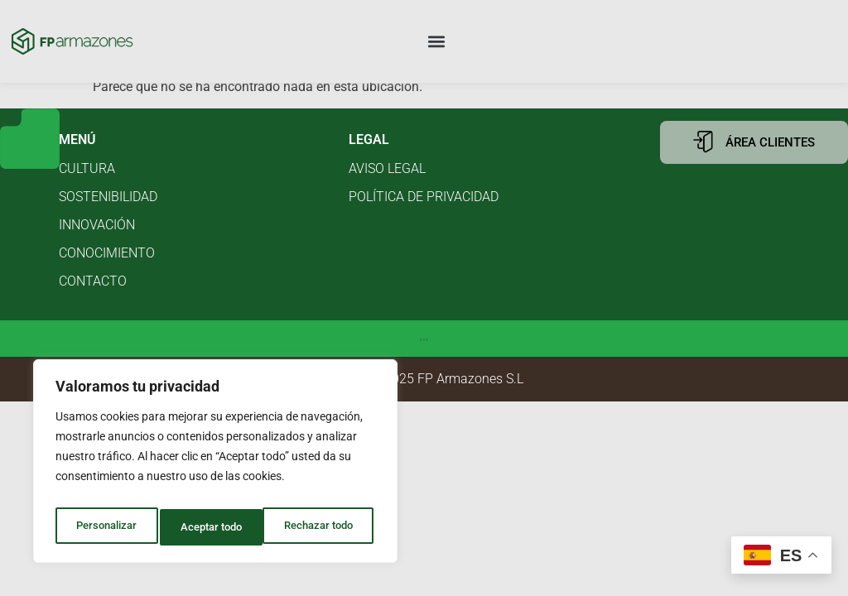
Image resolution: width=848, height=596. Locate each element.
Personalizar (104, 527)
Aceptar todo (325, 527)
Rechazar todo (214, 527)
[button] (436, 41)
